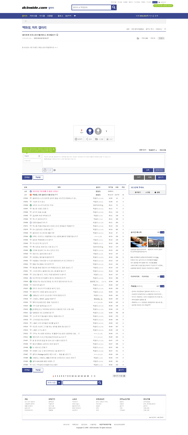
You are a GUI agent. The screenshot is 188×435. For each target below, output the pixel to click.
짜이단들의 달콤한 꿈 (139, 300)
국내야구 (75, 402)
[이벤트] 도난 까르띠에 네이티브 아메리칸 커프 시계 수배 (52, 309)
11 (76, 376)
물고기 (122, 406)
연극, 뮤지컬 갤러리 (149, 404)
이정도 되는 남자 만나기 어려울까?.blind (144, 260)
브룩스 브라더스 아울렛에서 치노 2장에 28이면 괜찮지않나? (53, 236)
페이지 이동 (119, 376)
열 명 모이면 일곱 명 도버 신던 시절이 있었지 (47, 340)
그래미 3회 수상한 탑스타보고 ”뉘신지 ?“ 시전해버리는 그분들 (147, 265)
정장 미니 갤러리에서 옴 (40, 254)
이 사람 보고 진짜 (37, 347)
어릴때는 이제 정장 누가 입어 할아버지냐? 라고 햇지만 (51, 261)
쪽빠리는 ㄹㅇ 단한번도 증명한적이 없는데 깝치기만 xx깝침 (148, 302)
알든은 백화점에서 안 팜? (40, 240)
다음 (92, 376)
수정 (139, 177)
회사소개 (66, 424)
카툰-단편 (146, 410)
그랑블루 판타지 (30, 404)
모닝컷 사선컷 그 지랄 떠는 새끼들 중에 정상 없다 (49, 327)
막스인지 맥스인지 (38, 243)
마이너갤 (113, 2)
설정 (127, 29)
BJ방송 (68, 16)
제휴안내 (75, 424)
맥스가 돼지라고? (37, 219)
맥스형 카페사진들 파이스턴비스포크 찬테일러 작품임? (51, 226)
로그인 (155, 2)
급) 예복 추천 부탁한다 (39, 216)
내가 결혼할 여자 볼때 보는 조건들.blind (144, 263)
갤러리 (24, 16)
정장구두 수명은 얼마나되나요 (42, 292)
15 (88, 376)
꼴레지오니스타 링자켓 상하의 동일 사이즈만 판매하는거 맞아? (54, 198)
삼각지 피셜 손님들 (38, 212)
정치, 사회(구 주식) (102, 402)
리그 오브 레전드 (30, 402)
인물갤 (125, 2)
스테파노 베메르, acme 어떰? (42, 299)
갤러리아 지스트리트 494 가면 (42, 233)
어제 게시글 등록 (147, 16)
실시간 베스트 (136, 232)
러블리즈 (51, 404)
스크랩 (138, 38)
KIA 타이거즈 (76, 406)
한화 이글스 (76, 404)
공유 (89, 139)
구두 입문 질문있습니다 (40, 306)
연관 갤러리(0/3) (137, 29)
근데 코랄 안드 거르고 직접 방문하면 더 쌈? (47, 275)
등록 (147, 170)
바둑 (97, 408)
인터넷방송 (146, 402)
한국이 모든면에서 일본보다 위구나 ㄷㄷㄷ (146, 291)
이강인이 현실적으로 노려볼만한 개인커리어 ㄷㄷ (148, 294)
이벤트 (143, 2)
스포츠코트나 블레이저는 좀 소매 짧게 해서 (47, 271)
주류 (121, 408)
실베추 (78, 139)
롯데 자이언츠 (76, 408)
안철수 (98, 406)
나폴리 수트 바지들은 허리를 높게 (43, 323)
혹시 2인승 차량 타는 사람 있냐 (42, 247)
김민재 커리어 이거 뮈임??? (141, 305)
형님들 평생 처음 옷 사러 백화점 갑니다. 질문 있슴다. (50, 268)
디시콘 (149, 2)
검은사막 (27, 408)
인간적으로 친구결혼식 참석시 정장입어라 (46, 278)
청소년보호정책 (119, 424)
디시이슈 (145, 277)
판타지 (145, 406)
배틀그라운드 (29, 406)
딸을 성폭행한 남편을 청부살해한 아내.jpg (144, 257)
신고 (109, 139)
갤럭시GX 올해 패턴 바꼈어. (41, 361)
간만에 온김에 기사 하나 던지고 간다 (44, 250)
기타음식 (122, 410)
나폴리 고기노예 (37, 330)
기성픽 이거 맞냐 (37, 202)
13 (82, 376)
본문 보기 (142, 150)
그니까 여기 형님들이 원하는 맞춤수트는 (46, 316)
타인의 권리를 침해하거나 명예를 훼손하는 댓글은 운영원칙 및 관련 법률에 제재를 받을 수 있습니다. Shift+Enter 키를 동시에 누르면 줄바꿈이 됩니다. (77, 158)
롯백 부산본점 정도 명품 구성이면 (43, 302)
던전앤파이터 (29, 410)
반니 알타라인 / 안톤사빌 (40, 229)
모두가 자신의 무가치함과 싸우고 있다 (45, 288)
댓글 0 (161, 38)
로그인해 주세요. (137, 187)
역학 (97, 410)
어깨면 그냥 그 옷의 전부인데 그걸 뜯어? (46, 351)
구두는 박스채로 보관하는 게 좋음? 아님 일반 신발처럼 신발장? (54, 334)
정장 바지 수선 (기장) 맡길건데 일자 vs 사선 (47, 337)
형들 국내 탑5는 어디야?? (40, 264)
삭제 (150, 177)
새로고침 (163, 150)
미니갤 (120, 2)
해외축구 (75, 410)
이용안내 (159, 29)
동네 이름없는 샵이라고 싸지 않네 (43, 344)
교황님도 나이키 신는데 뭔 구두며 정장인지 (47, 295)
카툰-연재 (146, 408)
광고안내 (84, 424)
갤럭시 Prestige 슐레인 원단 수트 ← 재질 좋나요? (49, 354)
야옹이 (122, 404)
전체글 (27, 177)
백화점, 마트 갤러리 (34, 27)
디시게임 (137, 2)
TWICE (51, 410)
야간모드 (162, 2)
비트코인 (99, 404)
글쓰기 (160, 177)
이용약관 (93, 424)
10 (73, 376)
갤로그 (131, 2)
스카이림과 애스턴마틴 (39, 320)
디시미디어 (135, 277)
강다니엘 (51, 406)
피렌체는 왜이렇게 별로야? (41, 257)
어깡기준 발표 (36, 285)
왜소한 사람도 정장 (38, 209)
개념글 (38, 177)
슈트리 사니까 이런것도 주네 (41, 205)
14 (85, 376)
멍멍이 (122, 402)
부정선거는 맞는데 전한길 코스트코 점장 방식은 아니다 (51, 281)
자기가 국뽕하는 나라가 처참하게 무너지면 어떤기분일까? (148, 297)
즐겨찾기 (138, 192)
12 (79, 376)
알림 (157, 192)
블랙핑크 (51, 402)
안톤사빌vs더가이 (37, 223)
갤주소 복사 (150, 29)
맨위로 (161, 417)
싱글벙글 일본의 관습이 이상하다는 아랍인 (145, 268)
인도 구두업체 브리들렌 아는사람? (43, 365)
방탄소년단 (52, 408)
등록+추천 (159, 170)
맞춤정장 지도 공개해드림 (40, 313)
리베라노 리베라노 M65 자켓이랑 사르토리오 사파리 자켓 (52, 358)
